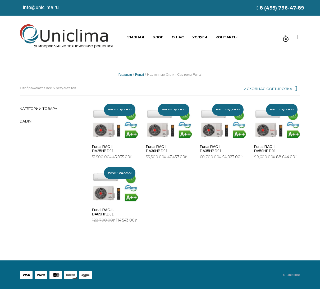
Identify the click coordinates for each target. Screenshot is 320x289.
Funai (139, 74)
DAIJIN (25, 121)
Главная (125, 74)
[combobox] (271, 90)
